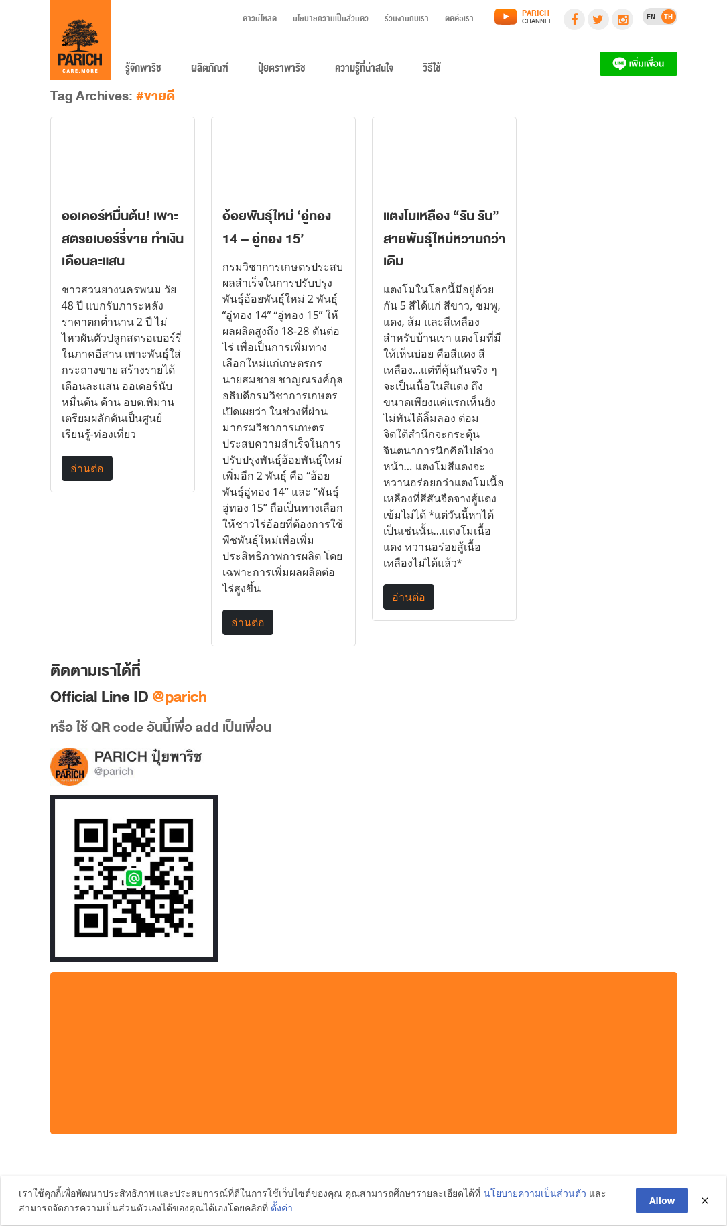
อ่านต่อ (87, 468)
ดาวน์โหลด (260, 20)
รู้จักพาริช (143, 71)
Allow (663, 1200)
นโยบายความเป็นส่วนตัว (331, 20)
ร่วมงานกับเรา (407, 20)
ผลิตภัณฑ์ (209, 71)
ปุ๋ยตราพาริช (282, 71)
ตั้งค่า (282, 1208)
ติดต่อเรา (459, 20)
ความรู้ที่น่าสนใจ (364, 71)
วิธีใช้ (432, 71)
